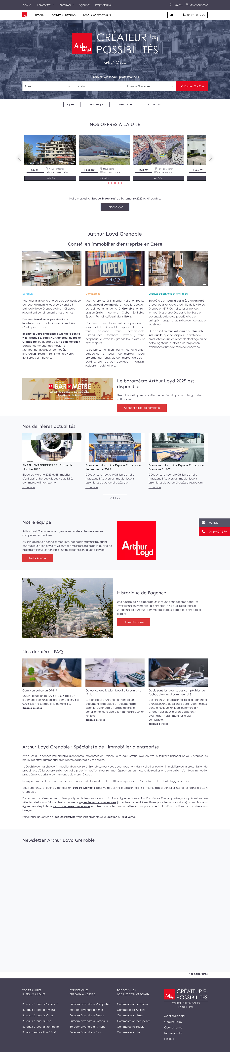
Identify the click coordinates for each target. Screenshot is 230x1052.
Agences (84, 5)
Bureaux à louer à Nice (36, 1021)
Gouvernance (173, 1027)
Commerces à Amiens (131, 1009)
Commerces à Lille (128, 1032)
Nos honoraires (198, 973)
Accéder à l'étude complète (142, 407)
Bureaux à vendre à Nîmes (86, 1009)
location (112, 817)
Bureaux (39, 15)
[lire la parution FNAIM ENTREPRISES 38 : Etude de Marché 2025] (51, 447)
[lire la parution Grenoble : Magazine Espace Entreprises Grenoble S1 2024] (178, 447)
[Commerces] (115, 268)
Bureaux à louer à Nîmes (37, 1015)
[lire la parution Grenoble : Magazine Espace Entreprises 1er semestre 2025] (115, 447)
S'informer (65, 5)
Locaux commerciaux (97, 15)
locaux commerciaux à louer (71, 806)
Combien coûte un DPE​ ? (39, 690)
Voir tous (115, 498)
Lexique (169, 1038)
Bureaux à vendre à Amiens (87, 1026)
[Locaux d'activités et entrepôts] (178, 268)
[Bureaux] (51, 268)
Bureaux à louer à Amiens (38, 1009)
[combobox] (48, 86)
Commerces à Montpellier (133, 1021)
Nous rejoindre (173, 1033)
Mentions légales (174, 1016)
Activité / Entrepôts (64, 15)
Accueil (27, 5)
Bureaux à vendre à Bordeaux (89, 1021)
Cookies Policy (173, 1022)
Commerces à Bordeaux (132, 1004)
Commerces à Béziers (130, 1026)
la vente (129, 817)
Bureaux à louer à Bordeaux (40, 1004)
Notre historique (134, 622)
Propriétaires (103, 5)
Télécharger (115, 207)
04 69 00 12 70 (196, 15)
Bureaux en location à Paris (39, 1032)
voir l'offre (50, 178)
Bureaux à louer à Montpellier (41, 1026)
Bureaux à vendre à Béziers (87, 1015)
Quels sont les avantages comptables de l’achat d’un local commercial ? (177, 692)
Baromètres (44, 5)
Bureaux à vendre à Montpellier (90, 1004)
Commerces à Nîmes (130, 1015)
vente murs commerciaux (99, 802)
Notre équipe (37, 558)
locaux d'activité (65, 817)
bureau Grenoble (83, 787)
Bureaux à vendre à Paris (85, 1032)
